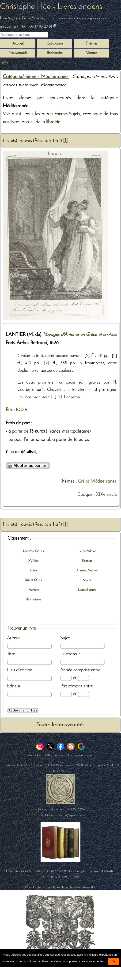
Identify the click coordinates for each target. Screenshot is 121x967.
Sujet (65, 638)
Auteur (13, 638)
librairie (53, 122)
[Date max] (83, 678)
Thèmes (67, 481)
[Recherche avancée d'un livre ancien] (22, 710)
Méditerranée (104, 481)
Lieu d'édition (19, 670)
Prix (63, 686)
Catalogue (54, 43)
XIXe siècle (106, 494)
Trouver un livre (22, 628)
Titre (11, 654)
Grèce (83, 481)
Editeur (13, 686)
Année (66, 670)
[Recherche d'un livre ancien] (24, 34)
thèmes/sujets (67, 114)
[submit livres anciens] (52, 35)
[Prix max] (83, 694)
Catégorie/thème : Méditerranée (36, 76)
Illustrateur (70, 654)
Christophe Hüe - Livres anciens (51, 7)
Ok (113, 961)
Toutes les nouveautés (60, 725)
